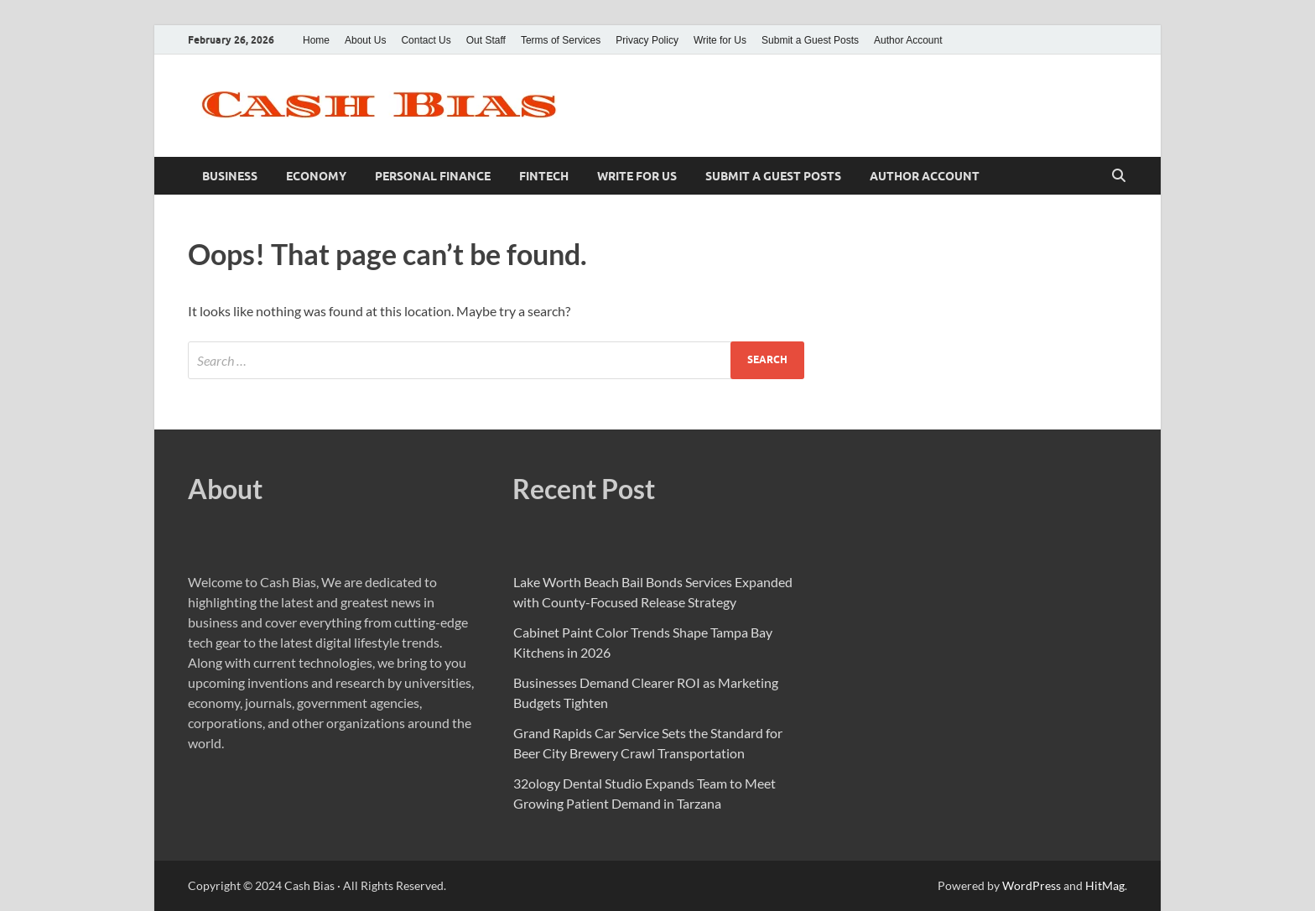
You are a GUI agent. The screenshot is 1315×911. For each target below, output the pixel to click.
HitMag (1105, 885)
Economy (316, 176)
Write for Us (720, 40)
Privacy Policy (647, 40)
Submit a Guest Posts (810, 40)
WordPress (1031, 885)
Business (229, 176)
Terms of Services (560, 40)
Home (316, 40)
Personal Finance (433, 176)
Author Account (908, 40)
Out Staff (486, 40)
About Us (365, 40)
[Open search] (1118, 176)
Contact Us (425, 40)
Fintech (544, 176)
